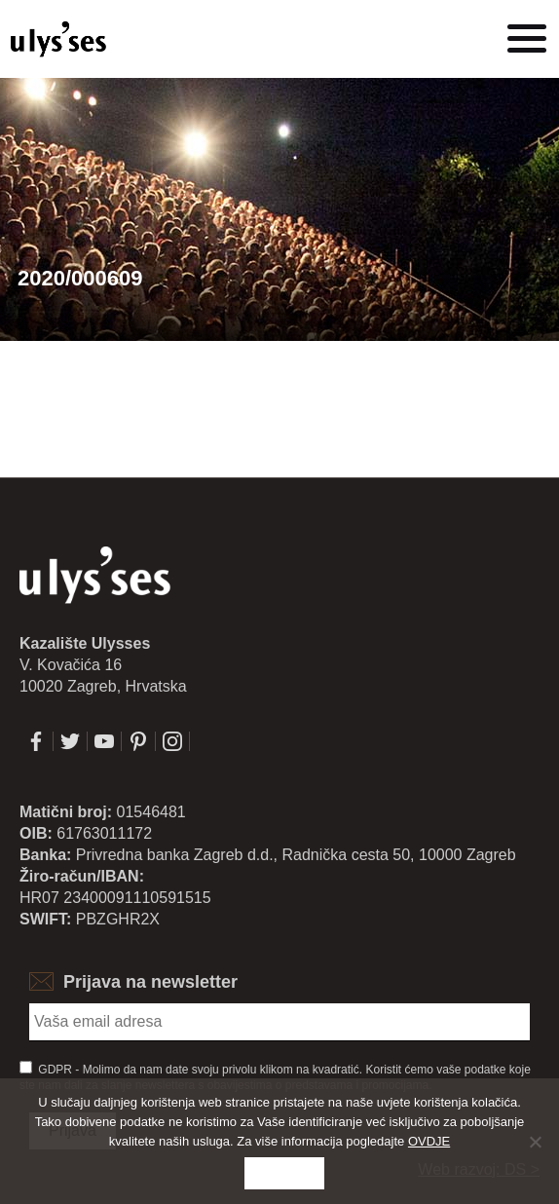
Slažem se (285, 1173)
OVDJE (429, 1141)
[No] (534, 1141)
